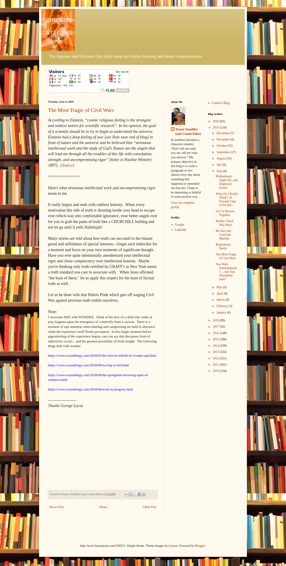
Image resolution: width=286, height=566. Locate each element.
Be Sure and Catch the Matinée (223, 234)
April (220, 293)
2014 (216, 345)
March (221, 299)
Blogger (200, 545)
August (221, 158)
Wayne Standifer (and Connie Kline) (188, 132)
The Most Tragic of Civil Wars (81, 110)
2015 (216, 339)
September (224, 152)
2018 (216, 320)
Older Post (150, 507)
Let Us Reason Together (225, 213)
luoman (173, 545)
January (222, 312)
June (220, 171)
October (222, 145)
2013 (216, 352)
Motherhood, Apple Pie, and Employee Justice (227, 182)
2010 (216, 371)
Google (179, 224)
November (224, 139)
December (223, 133)
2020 (216, 121)
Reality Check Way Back (224, 223)
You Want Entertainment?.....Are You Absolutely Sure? (226, 272)
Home (103, 507)
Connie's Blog (220, 103)
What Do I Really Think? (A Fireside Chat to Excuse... (227, 199)
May (220, 287)
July (220, 164)
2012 (216, 358)
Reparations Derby (223, 246)
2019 (216, 127)
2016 (216, 333)
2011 (216, 364)
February (223, 306)
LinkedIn (180, 229)
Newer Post (56, 507)
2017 (216, 326)
